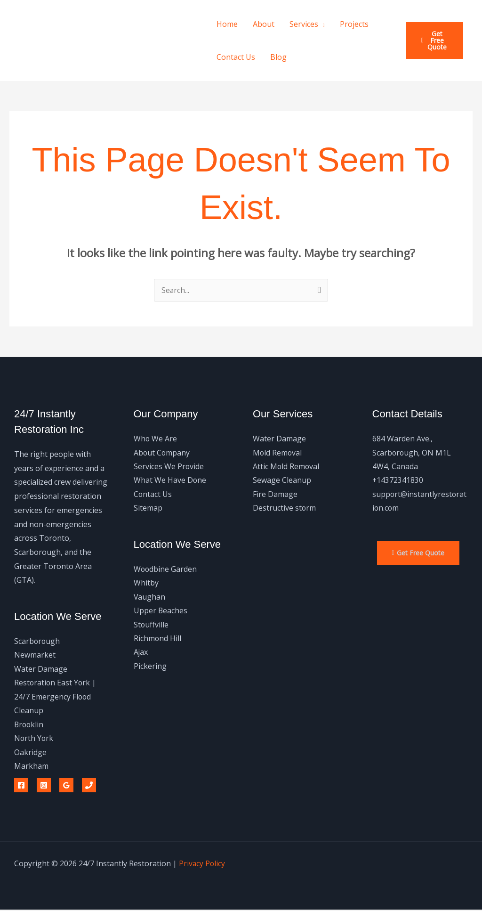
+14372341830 (398, 480)
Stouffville (151, 625)
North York (34, 739)
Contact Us (236, 57)
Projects (354, 24)
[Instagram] (44, 787)
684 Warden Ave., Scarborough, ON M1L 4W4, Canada (412, 452)
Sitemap (148, 509)
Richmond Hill (158, 639)
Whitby (146, 583)
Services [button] (303, 24)
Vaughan (150, 597)
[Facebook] (21, 787)
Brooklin (29, 725)
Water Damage (279, 438)
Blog (278, 57)
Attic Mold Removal (286, 466)
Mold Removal (278, 452)
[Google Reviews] (66, 787)
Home (227, 24)
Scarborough (37, 641)
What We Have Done (170, 480)
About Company (162, 452)
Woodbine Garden (166, 569)
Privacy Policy (202, 865)
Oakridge (30, 753)
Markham (31, 767)
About (263, 24)
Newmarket (35, 655)
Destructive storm (284, 509)
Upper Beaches (161, 611)
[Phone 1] (89, 787)
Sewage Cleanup (282, 480)
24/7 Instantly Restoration (61, 40)
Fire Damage (275, 494)
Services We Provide (169, 466)
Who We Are (155, 438)
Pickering (150, 667)
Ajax (141, 653)
